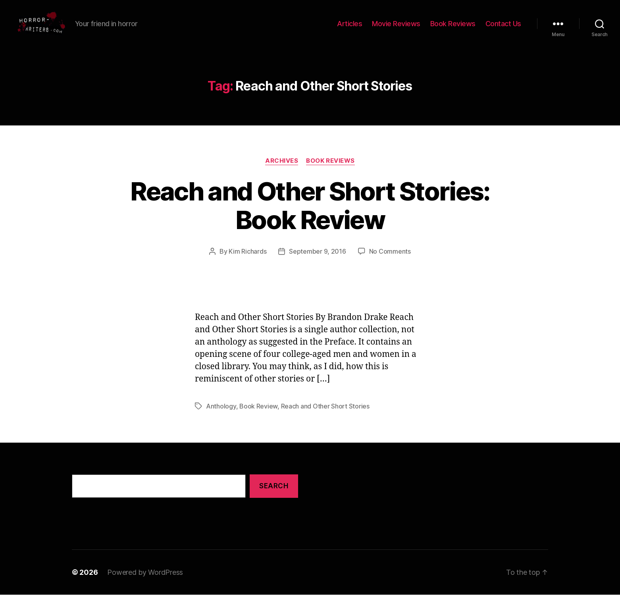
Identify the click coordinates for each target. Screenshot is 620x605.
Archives (281, 171)
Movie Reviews (396, 29)
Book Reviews (453, 29)
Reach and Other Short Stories (325, 417)
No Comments (390, 262)
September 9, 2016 (317, 262)
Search (273, 497)
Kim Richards (247, 262)
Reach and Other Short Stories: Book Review (309, 216)
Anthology (221, 417)
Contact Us (503, 29)
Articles (349, 29)
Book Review (258, 417)
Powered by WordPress (145, 582)
